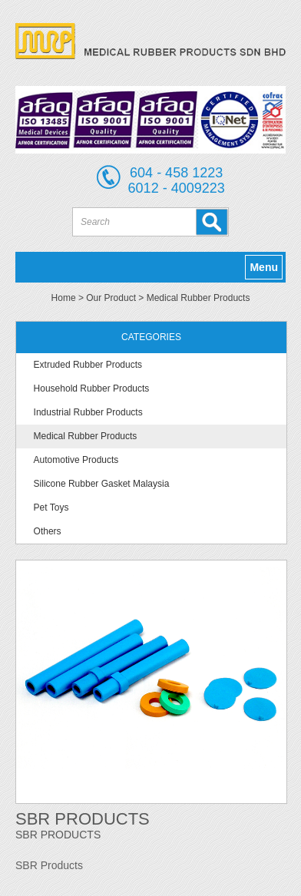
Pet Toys (51, 507)
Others (47, 531)
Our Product (111, 298)
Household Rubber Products (92, 388)
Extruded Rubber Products (88, 364)
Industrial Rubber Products (88, 412)
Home (63, 298)
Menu (264, 267)
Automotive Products (76, 460)
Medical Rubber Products (198, 298)
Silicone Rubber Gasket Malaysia (102, 483)
